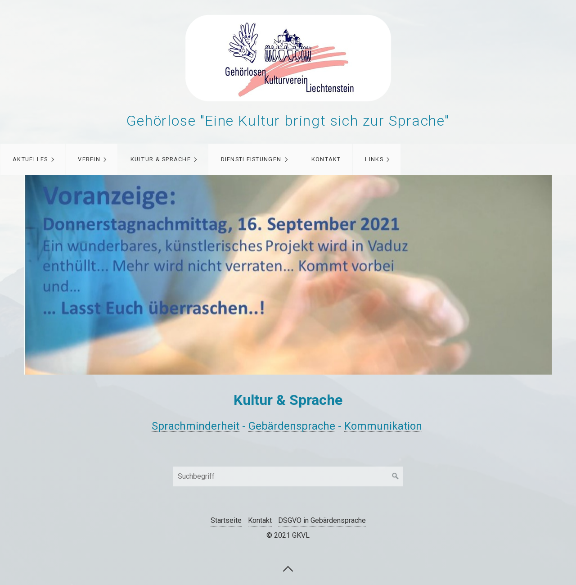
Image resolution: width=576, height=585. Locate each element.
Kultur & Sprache (160, 159)
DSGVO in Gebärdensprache (322, 520)
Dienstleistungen (251, 159)
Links (374, 159)
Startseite (226, 520)
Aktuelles (30, 159)
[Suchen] (395, 476)
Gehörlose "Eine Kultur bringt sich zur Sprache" (288, 120)
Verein (89, 159)
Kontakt (326, 159)
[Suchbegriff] (288, 476)
